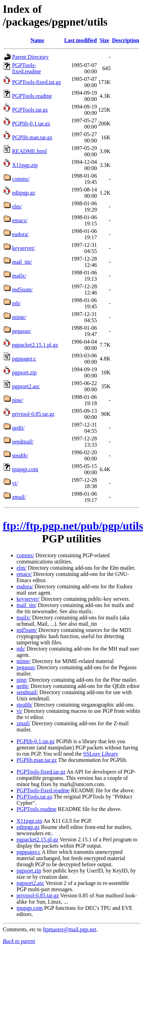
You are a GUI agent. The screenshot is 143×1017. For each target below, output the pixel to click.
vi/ (15, 483)
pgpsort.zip (24, 372)
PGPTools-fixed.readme (26, 68)
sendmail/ (22, 442)
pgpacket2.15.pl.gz (37, 839)
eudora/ (20, 234)
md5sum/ (22, 289)
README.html (29, 151)
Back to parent (19, 941)
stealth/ (20, 455)
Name (37, 40)
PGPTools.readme (32, 96)
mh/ (16, 303)
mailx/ (19, 276)
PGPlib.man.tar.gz (32, 137)
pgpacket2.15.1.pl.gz (35, 345)
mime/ (19, 317)
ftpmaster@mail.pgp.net (69, 929)
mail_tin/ (22, 262)
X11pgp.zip (25, 165)
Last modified (80, 40)
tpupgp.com (25, 469)
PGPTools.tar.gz (30, 110)
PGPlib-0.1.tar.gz (31, 124)
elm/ (17, 206)
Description (125, 40)
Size (104, 40)
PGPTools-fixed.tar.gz (36, 82)
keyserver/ (23, 248)
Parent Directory (30, 57)
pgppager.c (24, 359)
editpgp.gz (23, 193)
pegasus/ (21, 331)
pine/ (17, 400)
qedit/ (18, 428)
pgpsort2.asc (26, 386)
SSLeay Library (100, 754)
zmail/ (19, 497)
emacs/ (19, 220)
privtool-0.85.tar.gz (33, 414)
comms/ (21, 179)
